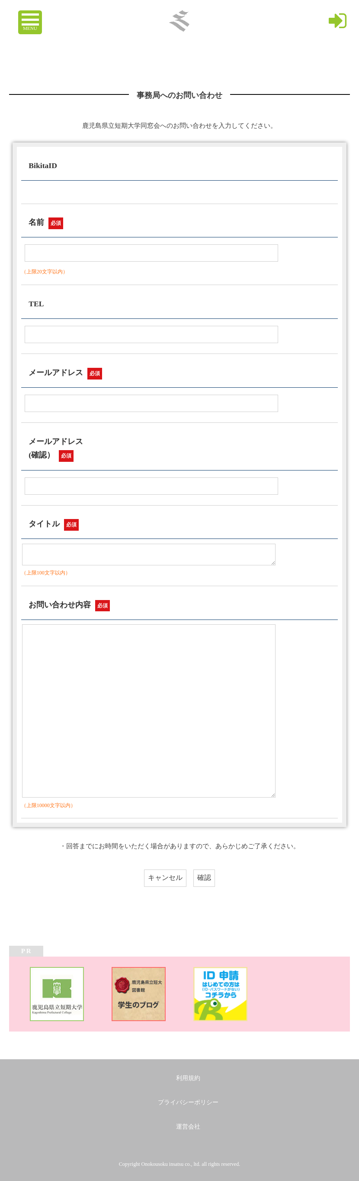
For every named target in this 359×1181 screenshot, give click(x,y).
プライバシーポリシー (188, 1102)
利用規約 (188, 1078)
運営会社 (188, 1126)
